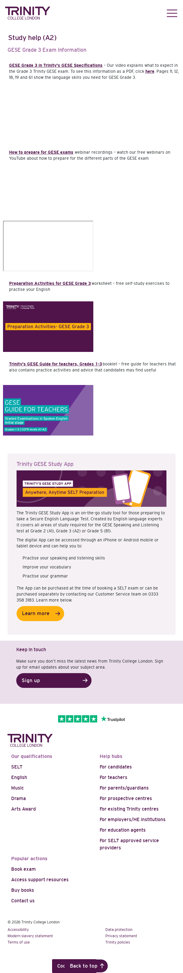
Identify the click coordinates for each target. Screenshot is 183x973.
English (19, 777)
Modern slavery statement (30, 936)
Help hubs (111, 756)
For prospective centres (126, 798)
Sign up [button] (31, 680)
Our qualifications (31, 756)
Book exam (23, 869)
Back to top (84, 966)
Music (17, 787)
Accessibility (18, 929)
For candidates (116, 766)
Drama (18, 798)
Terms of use (19, 942)
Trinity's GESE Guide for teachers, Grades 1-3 (55, 364)
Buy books (22, 890)
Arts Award (23, 808)
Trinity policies (117, 942)
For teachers (113, 777)
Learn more (35, 613)
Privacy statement (121, 936)
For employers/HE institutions (133, 819)
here (149, 71)
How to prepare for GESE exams (41, 152)
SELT (17, 766)
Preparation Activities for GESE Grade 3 (50, 283)
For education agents (123, 830)
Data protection (118, 929)
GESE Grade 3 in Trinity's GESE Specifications (56, 65)
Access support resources (40, 879)
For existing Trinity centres (129, 808)
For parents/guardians (124, 787)
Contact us (23, 900)
